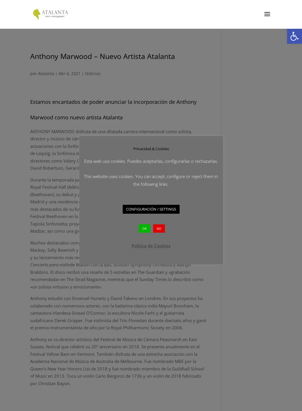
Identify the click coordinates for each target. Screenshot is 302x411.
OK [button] (144, 228)
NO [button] (159, 228)
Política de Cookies (151, 245)
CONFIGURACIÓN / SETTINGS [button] (151, 209)
